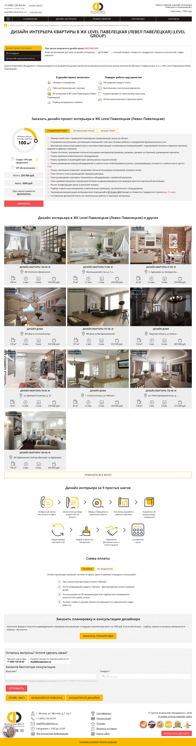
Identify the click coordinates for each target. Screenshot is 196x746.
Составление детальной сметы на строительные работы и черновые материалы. (90, 195)
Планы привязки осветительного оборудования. (75, 156)
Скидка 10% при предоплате (27, 161)
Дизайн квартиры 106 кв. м (35, 452)
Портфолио (138, 19)
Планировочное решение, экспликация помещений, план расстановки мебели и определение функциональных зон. (109, 142)
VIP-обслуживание (27, 167)
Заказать (23, 203)
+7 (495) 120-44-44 (14, 5)
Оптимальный (84, 131)
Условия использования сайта (175, 716)
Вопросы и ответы (106, 728)
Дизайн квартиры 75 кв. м (98, 267)
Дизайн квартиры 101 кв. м (98, 329)
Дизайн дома (35, 329)
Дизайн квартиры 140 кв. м (35, 267)
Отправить (16, 688)
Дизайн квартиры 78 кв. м (35, 390)
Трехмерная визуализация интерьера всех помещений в (79, 192)
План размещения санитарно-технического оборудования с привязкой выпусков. (91, 177)
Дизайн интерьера (66, 19)
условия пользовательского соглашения (43, 681)
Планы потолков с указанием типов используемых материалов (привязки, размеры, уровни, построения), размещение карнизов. (115, 152)
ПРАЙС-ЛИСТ (17, 698)
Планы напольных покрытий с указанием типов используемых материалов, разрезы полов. (96, 170)
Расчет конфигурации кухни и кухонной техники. (75, 184)
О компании (30, 19)
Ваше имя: (51, 674)
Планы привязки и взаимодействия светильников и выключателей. (84, 159)
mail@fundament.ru (15, 12)
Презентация (103, 718)
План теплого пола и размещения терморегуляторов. (77, 173)
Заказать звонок (35, 5)
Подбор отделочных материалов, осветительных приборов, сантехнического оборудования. (97, 188)
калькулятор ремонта (46, 698)
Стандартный (57, 131)
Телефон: (145, 674)
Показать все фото (98, 475)
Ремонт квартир (102, 19)
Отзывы (100, 723)
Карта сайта (103, 733)
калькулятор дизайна (84, 698)
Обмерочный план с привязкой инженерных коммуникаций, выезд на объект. (89, 138)
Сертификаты (103, 713)
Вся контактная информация (52, 733)
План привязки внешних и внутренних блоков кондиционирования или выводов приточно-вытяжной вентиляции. (108, 181)
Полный (108, 131)
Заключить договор (177, 733)
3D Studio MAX (114, 192)
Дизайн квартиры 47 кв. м (161, 267)
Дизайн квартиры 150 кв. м (161, 390)
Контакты (173, 19)
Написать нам (35, 12)
